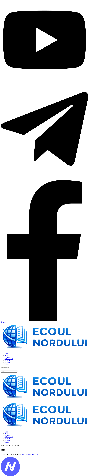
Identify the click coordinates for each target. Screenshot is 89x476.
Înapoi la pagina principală (29, 454)
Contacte (3, 322)
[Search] (9, 372)
